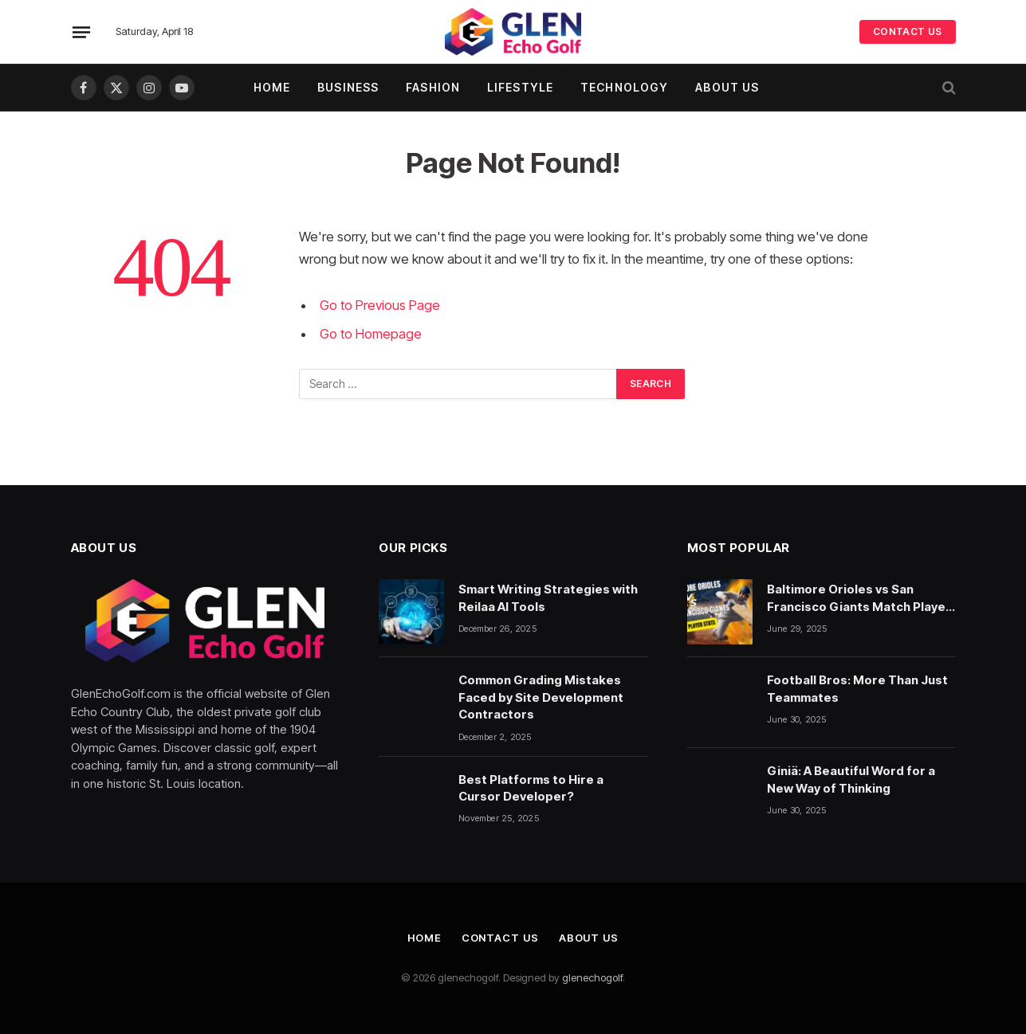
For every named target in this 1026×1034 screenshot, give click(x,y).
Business (348, 87)
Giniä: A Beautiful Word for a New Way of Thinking (851, 779)
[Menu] (80, 32)
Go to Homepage (371, 334)
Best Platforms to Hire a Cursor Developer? (530, 788)
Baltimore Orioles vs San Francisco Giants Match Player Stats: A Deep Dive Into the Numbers (859, 598)
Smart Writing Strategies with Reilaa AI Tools (548, 597)
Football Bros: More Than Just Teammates (857, 688)
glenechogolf (592, 977)
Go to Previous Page (380, 305)
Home (272, 87)
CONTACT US (907, 31)
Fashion (433, 87)
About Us (727, 87)
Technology (624, 87)
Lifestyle (520, 87)
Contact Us (500, 937)
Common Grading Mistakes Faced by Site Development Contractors (540, 697)
